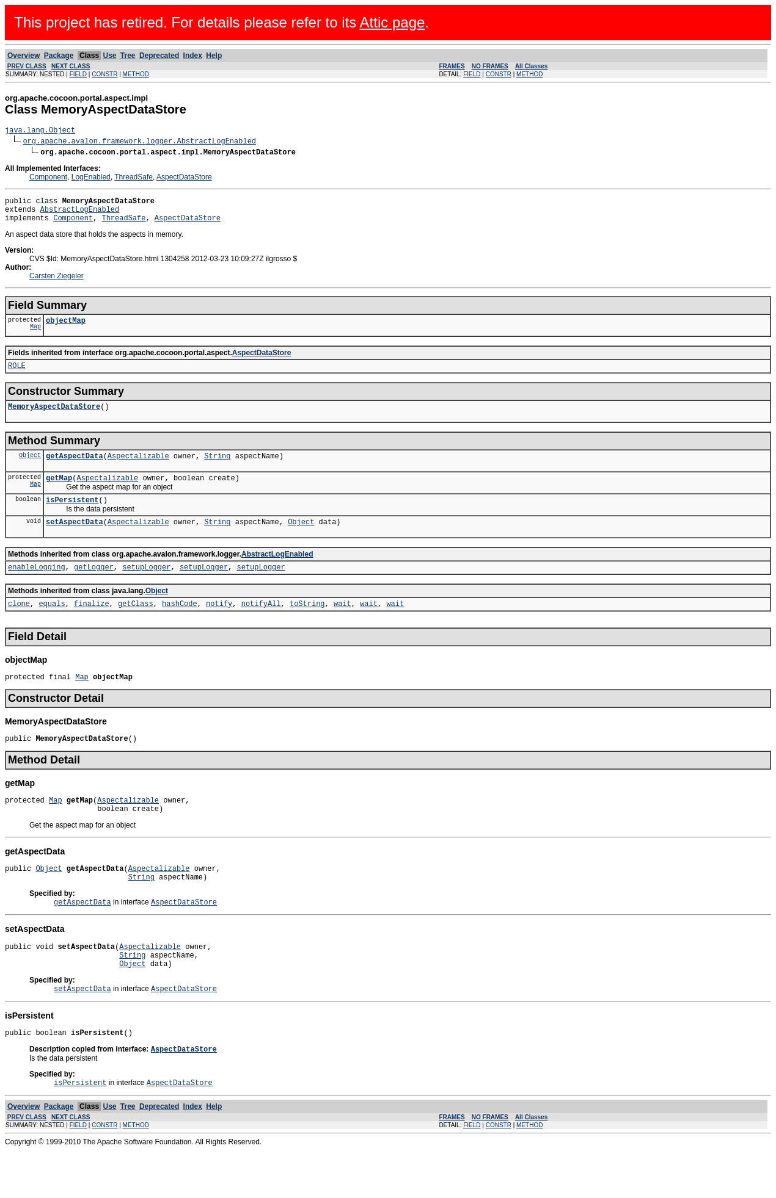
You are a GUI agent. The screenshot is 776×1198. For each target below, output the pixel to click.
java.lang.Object (40, 131)
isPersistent (72, 518)
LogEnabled (91, 179)
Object (30, 469)
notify (219, 627)
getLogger (94, 588)
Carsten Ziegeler (56, 283)
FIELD (78, 74)
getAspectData (74, 470)
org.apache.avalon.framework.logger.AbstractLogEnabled (139, 142)
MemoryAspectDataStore (54, 419)
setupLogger (146, 588)
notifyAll (261, 627)
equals (51, 627)
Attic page (392, 22)
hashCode (179, 627)
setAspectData (74, 541)
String (217, 470)
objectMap (66, 329)
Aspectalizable (138, 470)
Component (48, 179)
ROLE (17, 376)
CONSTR (104, 74)
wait (342, 627)
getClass (135, 627)
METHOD (136, 74)
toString (307, 627)
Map (35, 337)
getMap (59, 494)
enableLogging (36, 588)
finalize (91, 627)
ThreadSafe (133, 179)
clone (19, 627)
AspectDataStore (184, 179)
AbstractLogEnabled (80, 214)
